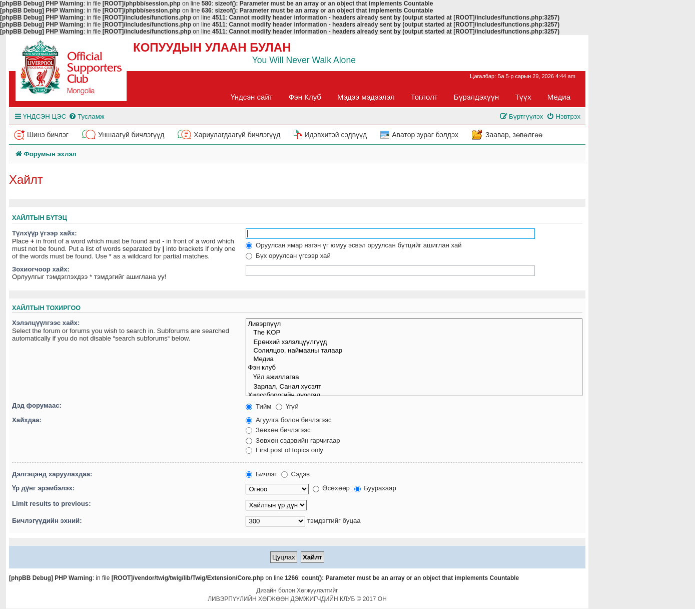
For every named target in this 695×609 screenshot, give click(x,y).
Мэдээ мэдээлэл (366, 97)
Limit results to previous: (51, 503)
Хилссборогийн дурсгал (414, 395)
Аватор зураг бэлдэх (425, 135)
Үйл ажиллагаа (414, 377)
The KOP (414, 333)
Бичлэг (261, 474)
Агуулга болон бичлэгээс (288, 420)
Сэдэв (295, 474)
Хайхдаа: (27, 420)
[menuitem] (86, 116)
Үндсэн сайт (252, 97)
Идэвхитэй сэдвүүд (335, 135)
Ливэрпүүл (414, 324)
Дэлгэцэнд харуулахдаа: (52, 474)
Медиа (558, 97)
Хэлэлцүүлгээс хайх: (46, 323)
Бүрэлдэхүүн (476, 97)
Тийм (258, 406)
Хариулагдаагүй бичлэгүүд (237, 135)
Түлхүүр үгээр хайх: (44, 233)
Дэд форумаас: (37, 405)
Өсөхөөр (331, 488)
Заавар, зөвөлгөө (513, 135)
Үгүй (287, 406)
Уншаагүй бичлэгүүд (131, 135)
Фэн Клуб (305, 97)
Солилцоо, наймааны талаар (414, 351)
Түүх (523, 97)
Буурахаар (375, 488)
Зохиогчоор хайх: (41, 269)
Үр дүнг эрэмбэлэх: (43, 488)
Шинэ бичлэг (48, 135)
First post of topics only (284, 450)
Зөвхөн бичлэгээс (278, 430)
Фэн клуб (414, 368)
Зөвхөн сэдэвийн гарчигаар (293, 440)
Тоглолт (424, 97)
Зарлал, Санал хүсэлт (414, 386)
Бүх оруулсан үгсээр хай (288, 255)
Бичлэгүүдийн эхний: (47, 520)
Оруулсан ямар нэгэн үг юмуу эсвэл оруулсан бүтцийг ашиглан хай (353, 245)
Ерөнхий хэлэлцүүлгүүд (414, 342)
